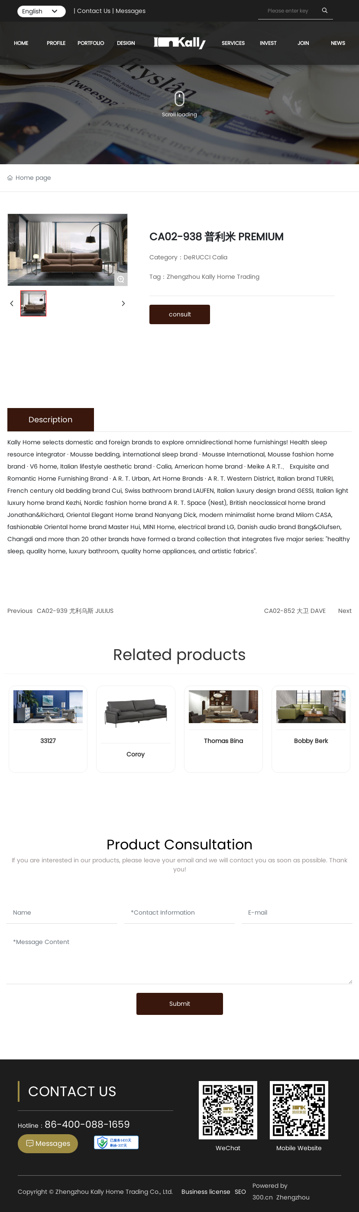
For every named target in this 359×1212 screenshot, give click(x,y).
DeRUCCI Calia (205, 257)
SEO (240, 1191)
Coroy (135, 754)
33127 (48, 741)
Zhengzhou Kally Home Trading (213, 276)
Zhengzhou (293, 1197)
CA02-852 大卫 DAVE (295, 610)
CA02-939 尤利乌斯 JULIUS (75, 610)
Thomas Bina (223, 741)
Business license (205, 1191)
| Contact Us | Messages (110, 10)
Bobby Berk (311, 741)
